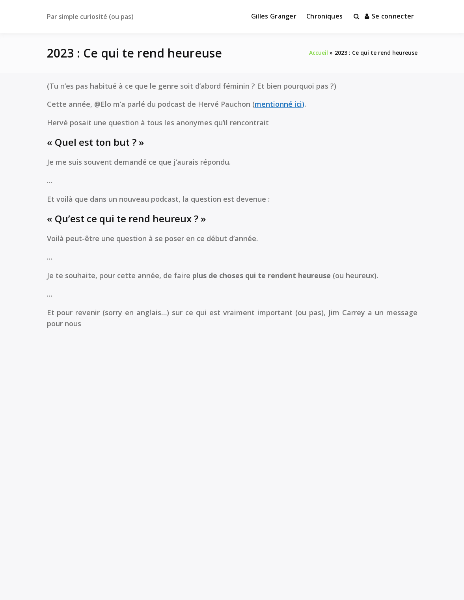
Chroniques (324, 16)
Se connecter (389, 16)
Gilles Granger (273, 16)
